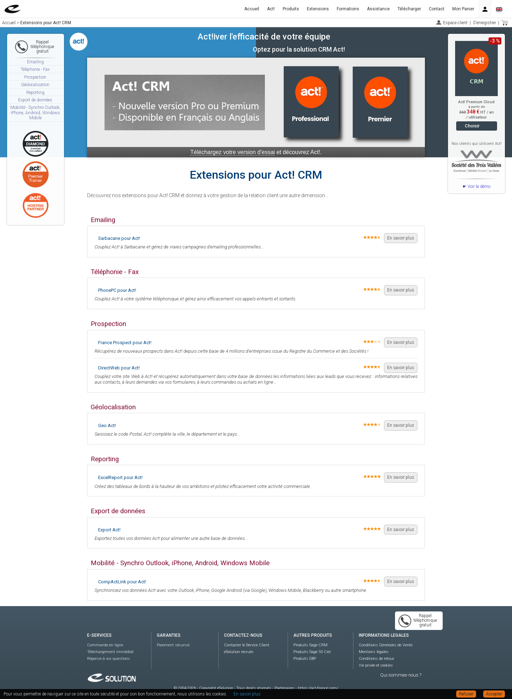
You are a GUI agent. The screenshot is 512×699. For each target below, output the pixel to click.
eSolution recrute (238, 652)
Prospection (35, 77)
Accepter (494, 694)
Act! (271, 8)
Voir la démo (479, 186)
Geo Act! (107, 425)
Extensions (318, 8)
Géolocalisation (35, 84)
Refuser (466, 694)
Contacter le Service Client (247, 645)
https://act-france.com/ (318, 688)
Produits (291, 8)
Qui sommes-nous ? (400, 675)
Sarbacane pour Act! (119, 238)
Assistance (378, 8)
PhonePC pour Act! (117, 290)
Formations (348, 8)
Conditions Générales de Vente (385, 645)
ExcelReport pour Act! (120, 477)
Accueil (251, 8)
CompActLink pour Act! (122, 581)
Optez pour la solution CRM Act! (299, 49)
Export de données (35, 100)
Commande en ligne (105, 645)
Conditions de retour (376, 658)
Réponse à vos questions (108, 658)
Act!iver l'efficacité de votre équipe (264, 37)
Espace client (455, 22)
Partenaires (284, 688)
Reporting (35, 92)
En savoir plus (400, 238)
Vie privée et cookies (376, 665)
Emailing (35, 61)
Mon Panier (463, 8)
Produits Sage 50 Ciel (312, 652)
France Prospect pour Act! (124, 342)
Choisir (472, 125)
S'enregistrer (484, 22)
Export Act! (109, 529)
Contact (436, 8)
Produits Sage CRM (310, 645)
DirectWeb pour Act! (119, 367)
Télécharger (409, 8)
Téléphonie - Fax (35, 69)
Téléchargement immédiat (110, 652)
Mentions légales (374, 652)
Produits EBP (304, 658)
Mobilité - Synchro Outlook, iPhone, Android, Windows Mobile (35, 112)
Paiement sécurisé (173, 645)
